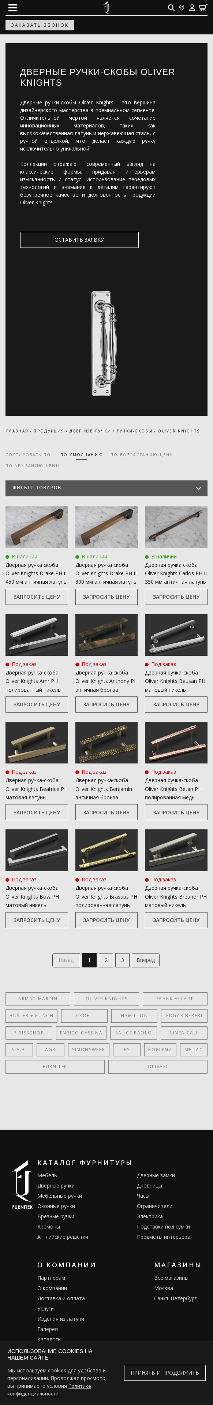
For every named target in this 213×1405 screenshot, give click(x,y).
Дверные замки (156, 1177)
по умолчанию (82, 454)
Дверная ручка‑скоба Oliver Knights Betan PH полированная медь (173, 789)
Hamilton (134, 1017)
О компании (52, 1289)
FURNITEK (55, 1068)
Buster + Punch (31, 1017)
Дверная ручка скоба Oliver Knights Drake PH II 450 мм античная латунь (36, 573)
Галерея (47, 1330)
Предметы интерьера (163, 1238)
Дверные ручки (56, 1187)
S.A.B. (19, 1051)
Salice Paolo (133, 1034)
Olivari (158, 1068)
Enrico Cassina (81, 1034)
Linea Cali (184, 1034)
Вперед (148, 961)
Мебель (47, 1177)
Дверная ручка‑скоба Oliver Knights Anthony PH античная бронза (106, 681)
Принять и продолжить (165, 1372)
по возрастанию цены (142, 454)
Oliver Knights (106, 1000)
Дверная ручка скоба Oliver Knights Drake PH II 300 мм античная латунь (106, 573)
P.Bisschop (29, 1034)
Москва (163, 1289)
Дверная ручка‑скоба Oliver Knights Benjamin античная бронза (103, 789)
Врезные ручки (55, 1218)
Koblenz (160, 1051)
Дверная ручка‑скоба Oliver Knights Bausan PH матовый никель (175, 681)
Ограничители (154, 1207)
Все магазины (171, 1279)
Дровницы (149, 1187)
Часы (143, 1197)
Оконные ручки (56, 1207)
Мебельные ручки (59, 1197)
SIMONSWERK (88, 1051)
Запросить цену (37, 596)
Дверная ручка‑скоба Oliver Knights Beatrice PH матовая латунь (36, 789)
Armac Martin (37, 1000)
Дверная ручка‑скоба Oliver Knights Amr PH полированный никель (33, 681)
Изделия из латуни (60, 1320)
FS (127, 1051)
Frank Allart (175, 1000)
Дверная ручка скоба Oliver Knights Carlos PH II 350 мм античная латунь (176, 573)
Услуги (45, 1310)
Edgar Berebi (184, 1017)
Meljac (193, 1051)
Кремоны (48, 1228)
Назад (63, 961)
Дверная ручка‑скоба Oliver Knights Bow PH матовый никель (32, 896)
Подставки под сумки (163, 1228)
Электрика (150, 1218)
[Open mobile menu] (12, 7)
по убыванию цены (32, 465)
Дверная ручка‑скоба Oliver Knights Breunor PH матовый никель (176, 896)
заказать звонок (40, 25)
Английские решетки (62, 1238)
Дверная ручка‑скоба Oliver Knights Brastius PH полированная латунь (106, 896)
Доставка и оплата (61, 1300)
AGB (50, 1051)
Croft (84, 1017)
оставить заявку (55, 239)
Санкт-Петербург (175, 1300)
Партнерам (51, 1279)
